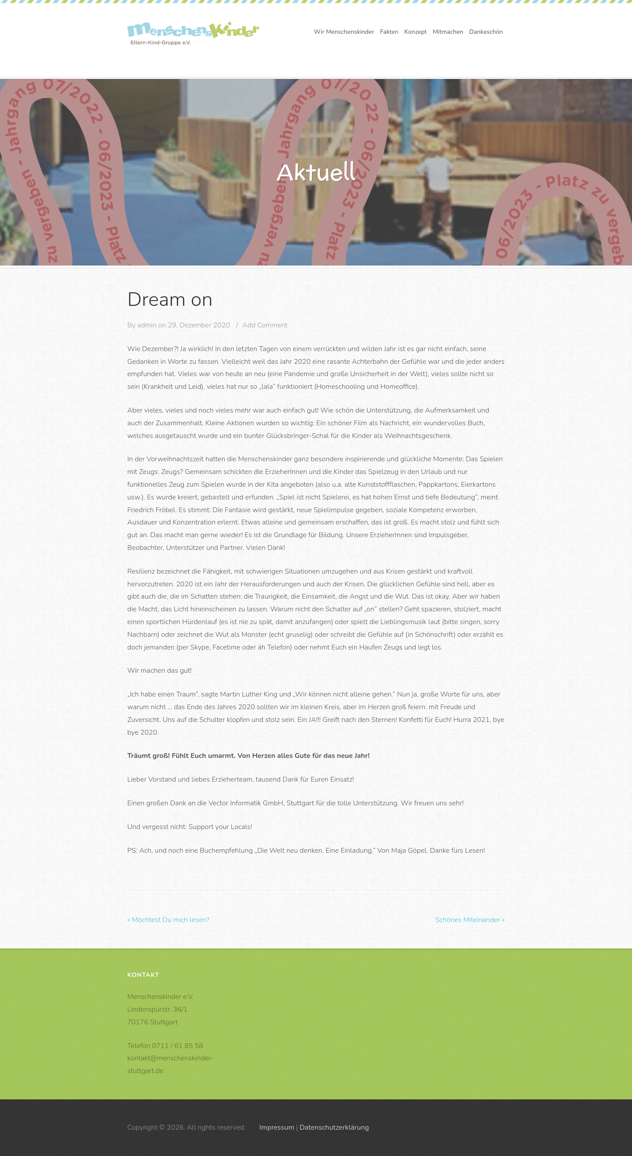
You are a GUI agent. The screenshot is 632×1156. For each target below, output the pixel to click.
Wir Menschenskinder (344, 32)
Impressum (276, 1127)
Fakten (389, 32)
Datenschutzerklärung (334, 1127)
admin (147, 325)
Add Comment (264, 325)
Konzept (415, 32)
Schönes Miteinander (470, 920)
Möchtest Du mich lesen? (168, 920)
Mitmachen (448, 32)
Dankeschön (486, 32)
